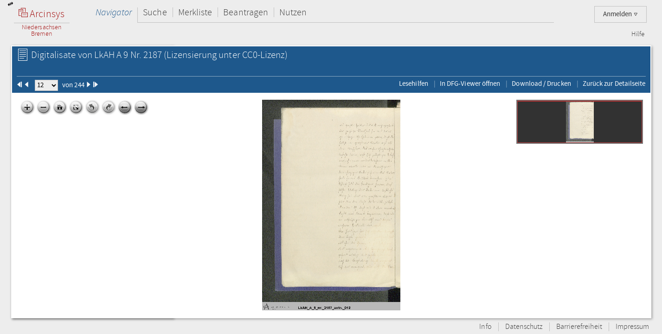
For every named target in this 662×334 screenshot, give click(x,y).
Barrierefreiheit (579, 326)
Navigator (114, 12)
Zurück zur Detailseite (614, 83)
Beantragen (245, 12)
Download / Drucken (541, 83)
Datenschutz (524, 326)
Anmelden (620, 14)
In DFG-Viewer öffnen (470, 83)
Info (485, 326)
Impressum (632, 326)
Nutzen (293, 12)
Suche (155, 12)
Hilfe (637, 34)
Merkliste (195, 12)
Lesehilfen (413, 83)
